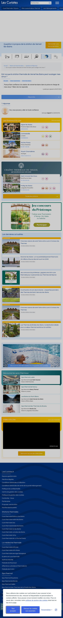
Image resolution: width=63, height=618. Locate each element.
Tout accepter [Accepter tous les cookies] (13, 610)
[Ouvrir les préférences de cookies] (46, 609)
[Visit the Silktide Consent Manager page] (56, 609)
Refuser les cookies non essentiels (30, 610)
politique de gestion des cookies (36, 600)
